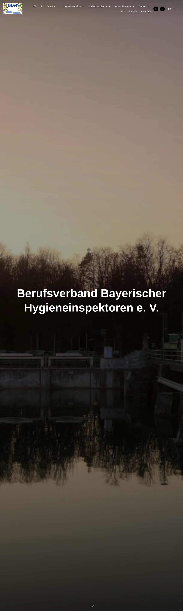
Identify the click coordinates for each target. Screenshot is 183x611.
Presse (144, 6)
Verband (53, 6)
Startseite (38, 6)
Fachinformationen (100, 6)
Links (122, 11)
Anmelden (146, 11)
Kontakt (133, 11)
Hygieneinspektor (73, 6)
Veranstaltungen (125, 6)
